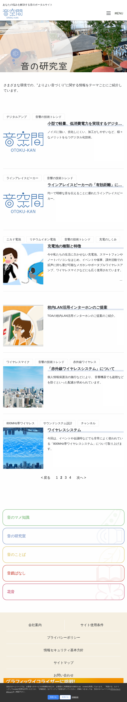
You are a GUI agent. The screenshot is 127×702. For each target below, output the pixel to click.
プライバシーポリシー (63, 637)
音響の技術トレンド (48, 116)
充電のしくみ (108, 239)
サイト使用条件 (92, 625)
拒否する (65, 697)
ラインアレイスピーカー (22, 178)
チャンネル (88, 423)
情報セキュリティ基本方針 (63, 650)
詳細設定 (75, 697)
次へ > (81, 477)
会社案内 (35, 625)
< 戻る (46, 477)
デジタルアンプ (16, 116)
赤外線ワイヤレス (84, 362)
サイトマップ (64, 662)
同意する (53, 697)
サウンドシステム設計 (57, 423)
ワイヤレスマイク (18, 362)
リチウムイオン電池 (43, 239)
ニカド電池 (13, 239)
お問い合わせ (64, 675)
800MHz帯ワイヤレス (20, 423)
